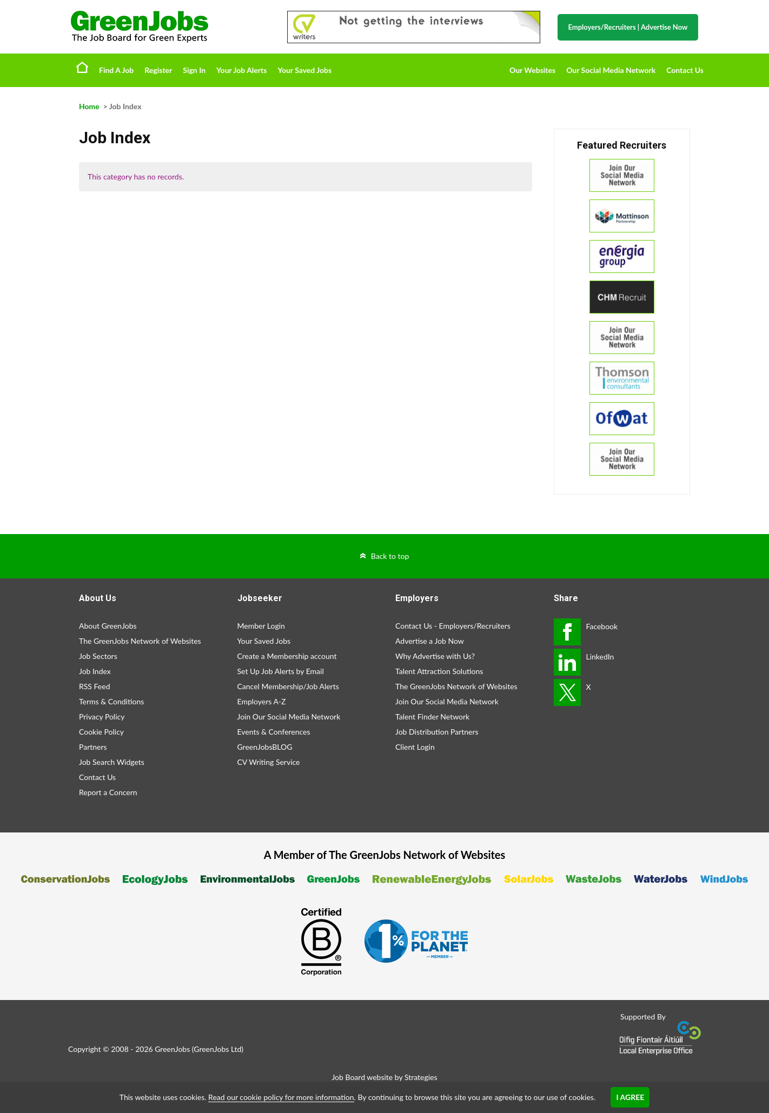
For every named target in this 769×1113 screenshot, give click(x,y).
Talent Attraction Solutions (439, 671)
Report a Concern (108, 792)
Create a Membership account (287, 656)
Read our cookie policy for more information (281, 1097)
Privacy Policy (101, 716)
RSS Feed (94, 686)
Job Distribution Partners (437, 731)
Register (158, 70)
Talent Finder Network (432, 716)
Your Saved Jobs (304, 70)
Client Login (415, 746)
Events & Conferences (273, 731)
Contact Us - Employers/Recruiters (453, 625)
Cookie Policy (101, 731)
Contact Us (685, 70)
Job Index (95, 671)
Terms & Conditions (111, 701)
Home (82, 67)
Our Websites (532, 70)
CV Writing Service (268, 762)
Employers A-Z (261, 701)
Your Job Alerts (241, 70)
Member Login (261, 625)
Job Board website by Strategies (384, 1077)
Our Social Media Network (610, 70)
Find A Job (116, 70)
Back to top (390, 556)
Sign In (194, 70)
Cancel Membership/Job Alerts (288, 686)
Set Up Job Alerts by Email (280, 671)
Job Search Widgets (111, 762)
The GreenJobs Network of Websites (140, 640)
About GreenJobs (108, 625)
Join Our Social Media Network (289, 716)
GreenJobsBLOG (265, 746)
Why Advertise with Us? (435, 656)
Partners (93, 746)
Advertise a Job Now (429, 640)
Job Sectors (98, 656)
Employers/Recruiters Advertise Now (628, 27)
